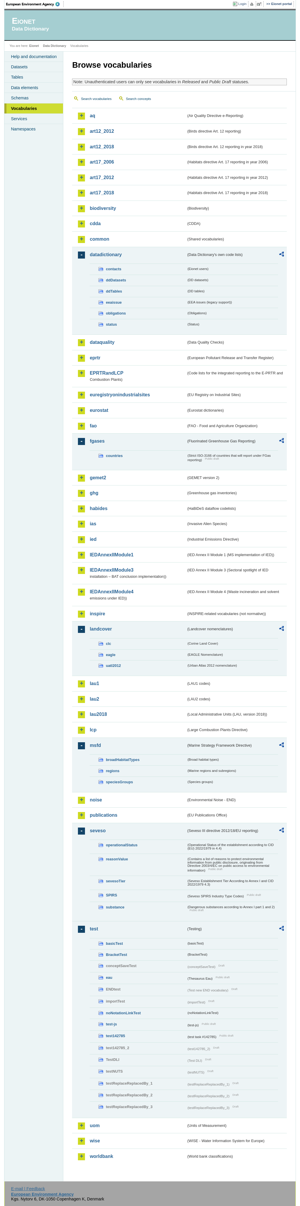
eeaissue (114, 302)
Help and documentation (34, 56)
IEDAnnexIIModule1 (111, 554)
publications (103, 815)
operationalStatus (121, 845)
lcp (93, 729)
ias (93, 523)
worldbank (101, 1156)
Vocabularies (24, 108)
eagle (110, 655)
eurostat (99, 410)
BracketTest (116, 954)
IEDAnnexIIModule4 (111, 591)
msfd (95, 745)
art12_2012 (102, 131)
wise (95, 1140)
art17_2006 (102, 161)
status (111, 324)
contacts (113, 269)
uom (95, 1125)
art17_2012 (102, 177)
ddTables (114, 291)
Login (242, 4)
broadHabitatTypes (122, 759)
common (99, 239)
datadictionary (106, 254)
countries (114, 455)
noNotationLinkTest (123, 1013)
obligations (116, 313)
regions (112, 771)
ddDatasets (116, 280)
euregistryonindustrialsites (120, 394)
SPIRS (111, 895)
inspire (97, 613)
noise (96, 799)
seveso (97, 830)
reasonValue (117, 859)
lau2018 (98, 714)
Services (19, 118)
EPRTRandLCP (106, 373)
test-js (111, 1024)
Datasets (19, 66)
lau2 (94, 699)
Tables (17, 77)
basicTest (114, 943)
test (94, 928)
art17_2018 (102, 192)
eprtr (95, 357)
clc (108, 643)
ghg (94, 492)
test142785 (115, 1036)
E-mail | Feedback (28, 1188)
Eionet (34, 45)
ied (93, 539)
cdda (95, 223)
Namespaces (23, 129)
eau (109, 977)
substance (115, 907)
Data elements (24, 87)
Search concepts (138, 99)
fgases (97, 441)
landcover (101, 628)
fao (93, 425)
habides (98, 508)
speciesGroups (119, 782)
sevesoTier (115, 881)
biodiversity (103, 208)
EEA (35, 4)
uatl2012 (113, 665)
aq (92, 115)
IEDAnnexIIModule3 (111, 570)
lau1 (94, 683)
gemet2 (98, 477)
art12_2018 (102, 146)
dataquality (102, 342)
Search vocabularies (96, 99)
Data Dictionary (54, 45)
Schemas (19, 98)
